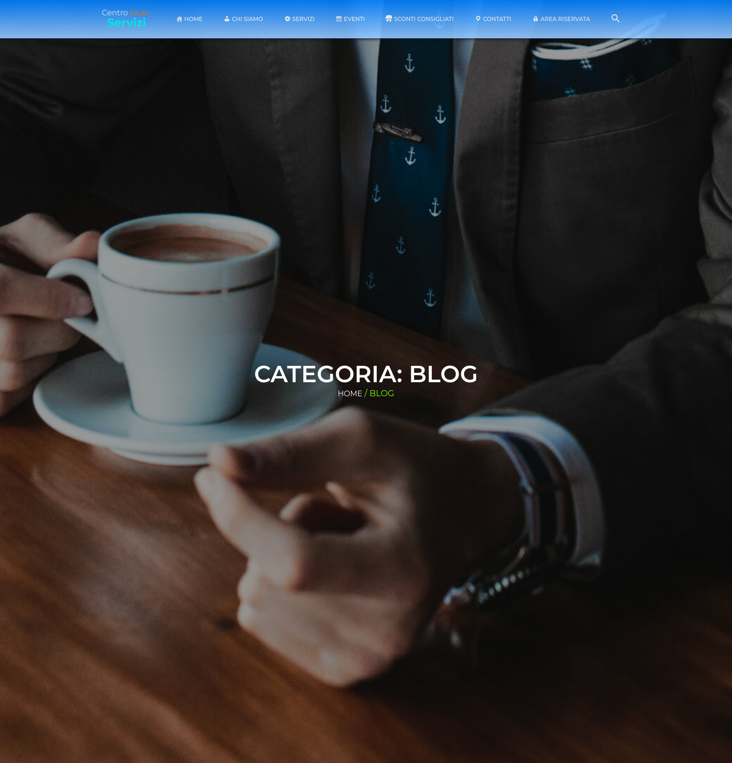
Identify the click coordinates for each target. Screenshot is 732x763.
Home (350, 393)
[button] (616, 20)
